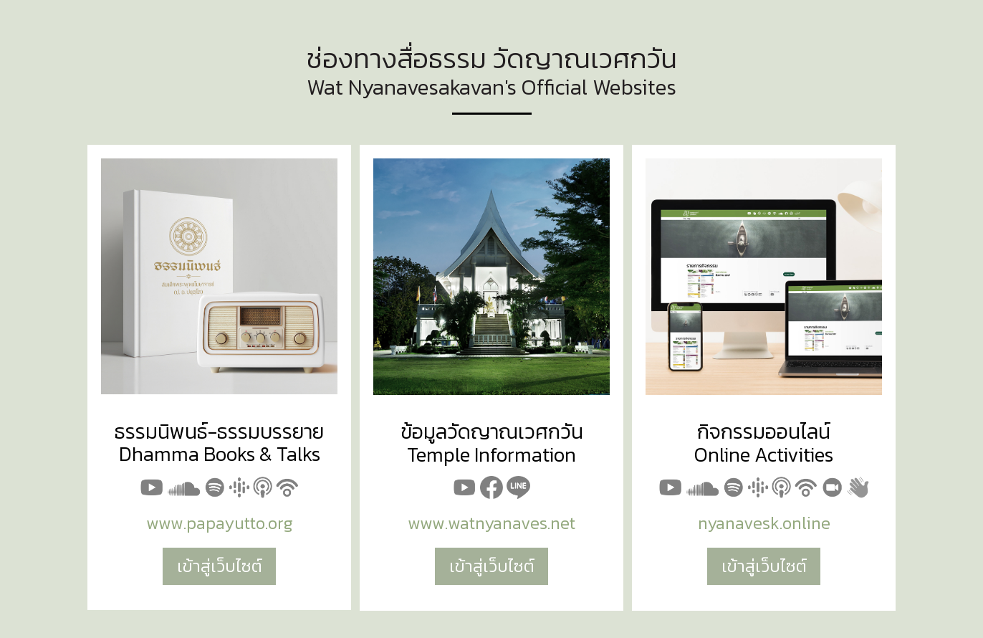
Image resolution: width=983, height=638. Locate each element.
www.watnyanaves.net (491, 522)
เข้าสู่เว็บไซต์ (219, 566)
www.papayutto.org (219, 522)
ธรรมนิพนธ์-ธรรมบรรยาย (219, 431)
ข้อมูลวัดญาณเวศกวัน (492, 431)
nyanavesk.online (764, 522)
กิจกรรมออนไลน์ (763, 431)
